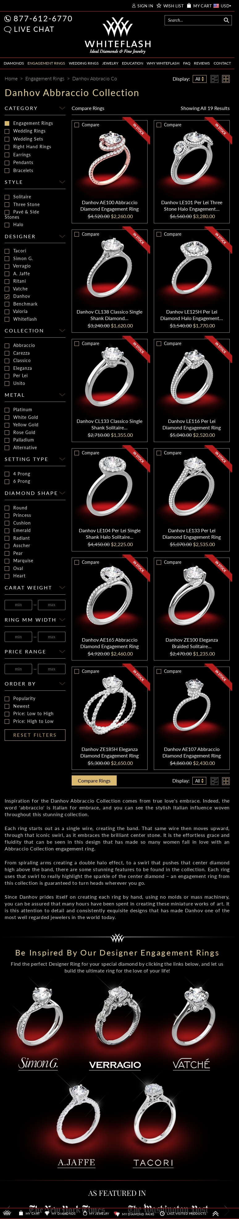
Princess (18, 515)
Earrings (18, 155)
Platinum (18, 409)
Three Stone (22, 204)
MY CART (202, 6)
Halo (14, 224)
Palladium (19, 440)
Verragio (18, 266)
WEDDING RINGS (84, 63)
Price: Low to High (29, 713)
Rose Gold (20, 432)
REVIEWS (202, 63)
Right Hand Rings (28, 147)
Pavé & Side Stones (22, 214)
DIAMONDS (14, 63)
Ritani (15, 281)
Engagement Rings (29, 123)
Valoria (16, 311)
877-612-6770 (43, 18)
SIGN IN (145, 6)
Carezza (17, 353)
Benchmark (21, 304)
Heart (15, 576)
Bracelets (19, 170)
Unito (15, 383)
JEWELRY (110, 63)
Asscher (17, 545)
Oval (14, 568)
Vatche (16, 289)
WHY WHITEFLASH (163, 63)
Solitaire (18, 197)
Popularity (20, 698)
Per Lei (16, 375)
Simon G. (19, 258)
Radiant (17, 538)
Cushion (18, 523)
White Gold (21, 417)
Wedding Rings (25, 131)
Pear (14, 553)
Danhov (17, 296)
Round (16, 508)
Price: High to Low (29, 721)
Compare (88, 108)
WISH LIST (173, 6)
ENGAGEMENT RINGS (46, 63)
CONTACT (222, 63)
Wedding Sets (24, 139)
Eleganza (18, 368)
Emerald (18, 530)
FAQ (187, 63)
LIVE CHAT (34, 29)
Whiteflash (21, 319)
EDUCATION (132, 63)
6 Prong (17, 481)
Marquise (19, 560)
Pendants (19, 162)
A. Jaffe (17, 273)
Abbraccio (20, 345)
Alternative (21, 447)
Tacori (15, 251)
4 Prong (17, 474)
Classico (18, 360)
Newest (17, 706)
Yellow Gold (22, 425)
